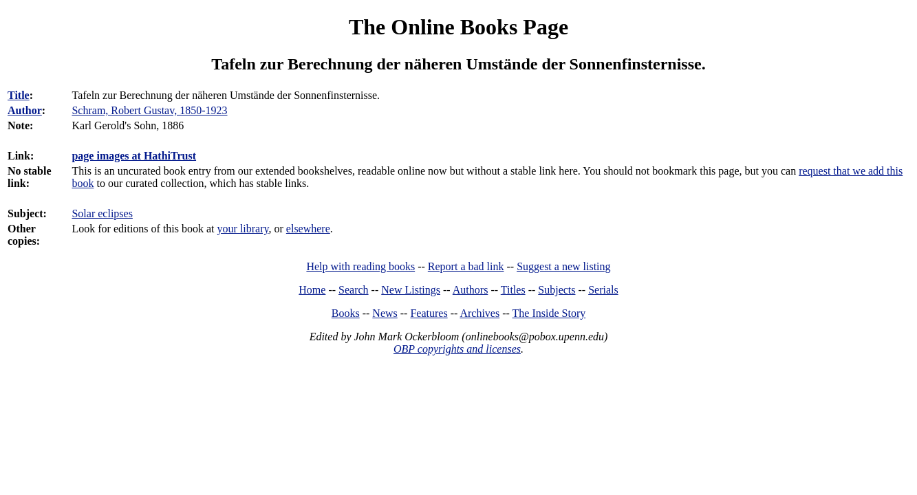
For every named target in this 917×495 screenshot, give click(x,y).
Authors (470, 290)
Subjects (556, 290)
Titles (513, 290)
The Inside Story (549, 313)
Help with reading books (360, 266)
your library (243, 228)
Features (428, 313)
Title (19, 95)
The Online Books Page (458, 26)
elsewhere (308, 228)
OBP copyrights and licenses (457, 349)
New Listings (410, 290)
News (384, 313)
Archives (479, 313)
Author (25, 110)
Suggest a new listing (563, 266)
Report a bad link (466, 266)
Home (312, 290)
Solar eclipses (102, 213)
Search (353, 290)
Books (346, 313)
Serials (603, 290)
